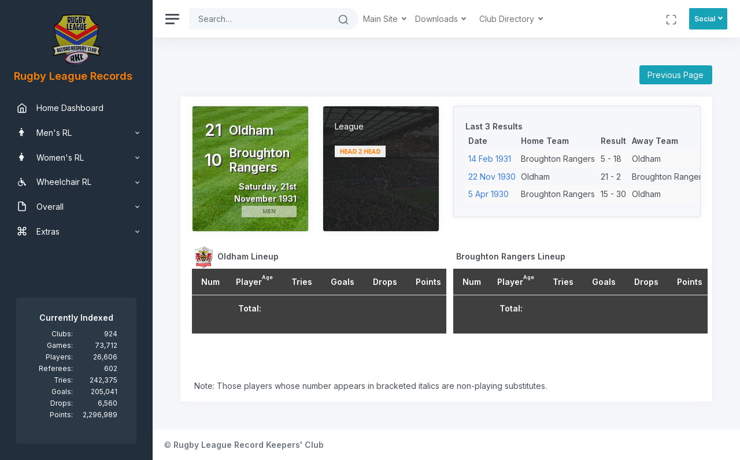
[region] (76, 230)
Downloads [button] (437, 19)
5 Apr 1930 (488, 194)
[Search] (259, 18)
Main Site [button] (381, 19)
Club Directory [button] (507, 19)
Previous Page (676, 75)
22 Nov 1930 (492, 176)
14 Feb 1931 (489, 159)
